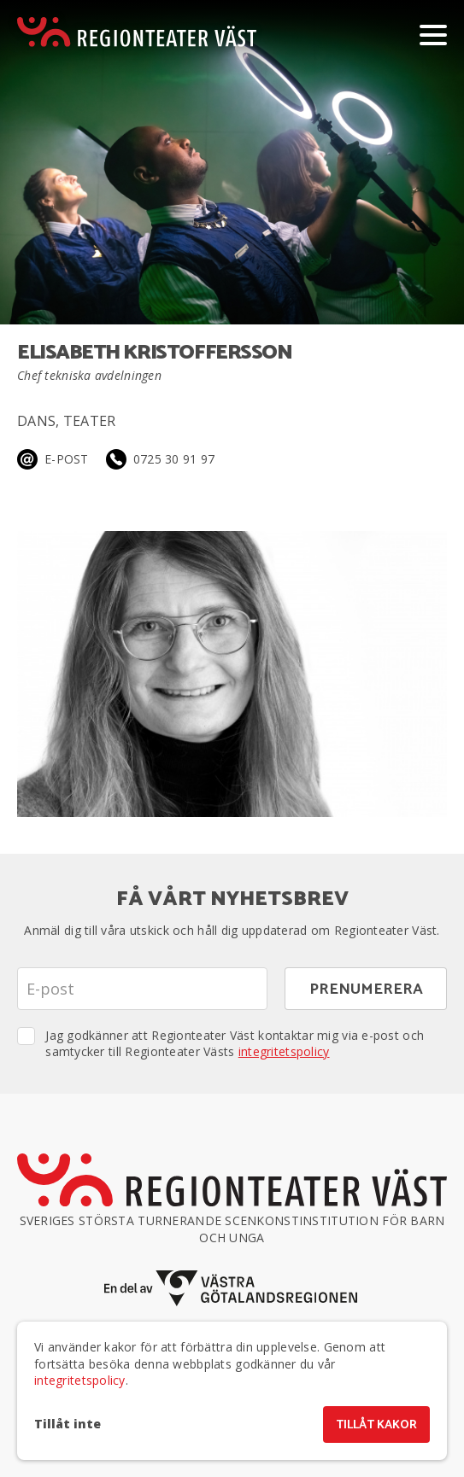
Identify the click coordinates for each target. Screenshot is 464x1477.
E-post (66, 459)
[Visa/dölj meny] (433, 34)
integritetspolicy (284, 1051)
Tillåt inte (67, 1424)
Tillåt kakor (376, 1425)
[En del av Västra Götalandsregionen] (232, 1288)
